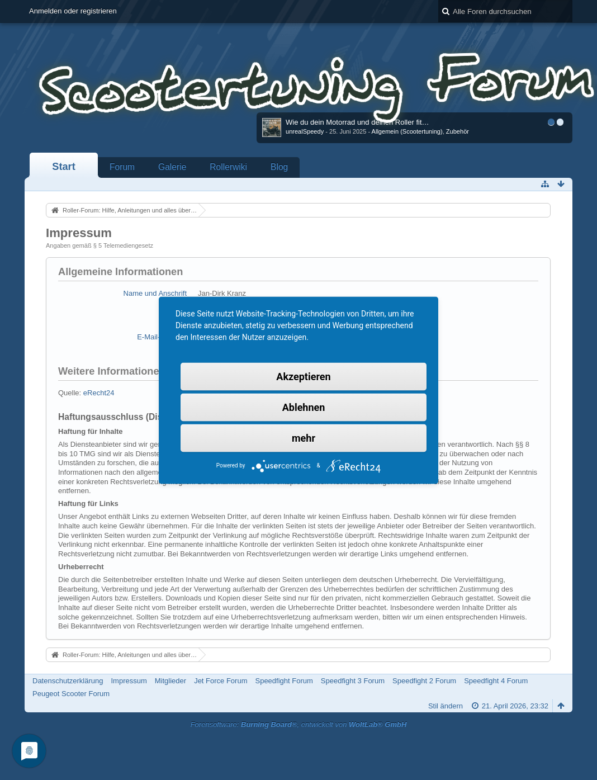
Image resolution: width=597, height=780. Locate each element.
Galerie (172, 167)
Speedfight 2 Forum (424, 681)
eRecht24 (99, 393)
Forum (122, 167)
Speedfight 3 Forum (353, 681)
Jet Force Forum (220, 681)
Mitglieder (170, 681)
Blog (279, 167)
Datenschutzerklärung (67, 681)
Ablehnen (303, 407)
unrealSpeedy (305, 131)
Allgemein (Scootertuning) (407, 131)
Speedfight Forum (283, 681)
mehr (303, 437)
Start (63, 166)
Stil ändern (445, 706)
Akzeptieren (303, 376)
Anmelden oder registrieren (73, 11)
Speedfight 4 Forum (496, 681)
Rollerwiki (228, 167)
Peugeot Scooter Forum (71, 693)
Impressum (128, 681)
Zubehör (457, 131)
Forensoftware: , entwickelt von (299, 724)
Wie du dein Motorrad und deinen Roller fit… (357, 122)
